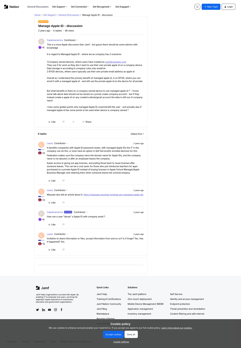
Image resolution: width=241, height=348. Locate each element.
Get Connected (80, 6)
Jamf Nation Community (109, 304)
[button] (211, 7)
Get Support (59, 6)
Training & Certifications (109, 299)
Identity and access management (187, 299)
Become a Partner (106, 318)
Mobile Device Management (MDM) (146, 304)
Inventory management (139, 313)
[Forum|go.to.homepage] (11, 7)
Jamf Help (102, 294)
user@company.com (115, 62)
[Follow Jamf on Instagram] (55, 309)
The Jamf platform (137, 294)
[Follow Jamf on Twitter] (37, 310)
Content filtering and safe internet (187, 313)
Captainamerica (55, 40)
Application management (140, 309)
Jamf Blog (102, 309)
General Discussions (38, 6)
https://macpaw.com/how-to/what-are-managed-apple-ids (113, 194)
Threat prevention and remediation (187, 309)
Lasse (50, 143)
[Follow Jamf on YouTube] (49, 310)
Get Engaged (123, 6)
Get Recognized (102, 6)
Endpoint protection (180, 304)
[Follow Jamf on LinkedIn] (43, 309)
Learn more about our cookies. (176, 328)
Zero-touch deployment (140, 299)
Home (37, 15)
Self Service (176, 294)
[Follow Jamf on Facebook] (61, 309)
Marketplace (103, 313)
